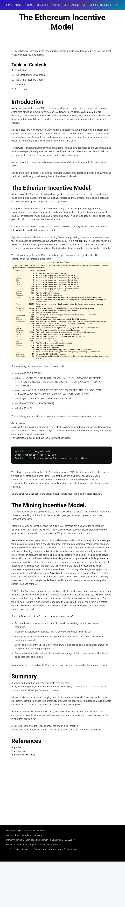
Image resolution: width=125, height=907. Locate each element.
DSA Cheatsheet (14, 5)
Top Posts (14, 895)
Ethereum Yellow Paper (23, 800)
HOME (30, 5)
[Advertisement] (61, 72)
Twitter (36, 895)
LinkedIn (26, 895)
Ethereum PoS (18, 796)
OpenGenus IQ (13, 876)
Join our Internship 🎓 (102, 5)
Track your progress (48, 5)
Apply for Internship (67, 895)
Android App (49, 895)
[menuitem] (14, 5)
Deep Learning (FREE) (75, 5)
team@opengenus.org (31, 880)
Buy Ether (16, 793)
